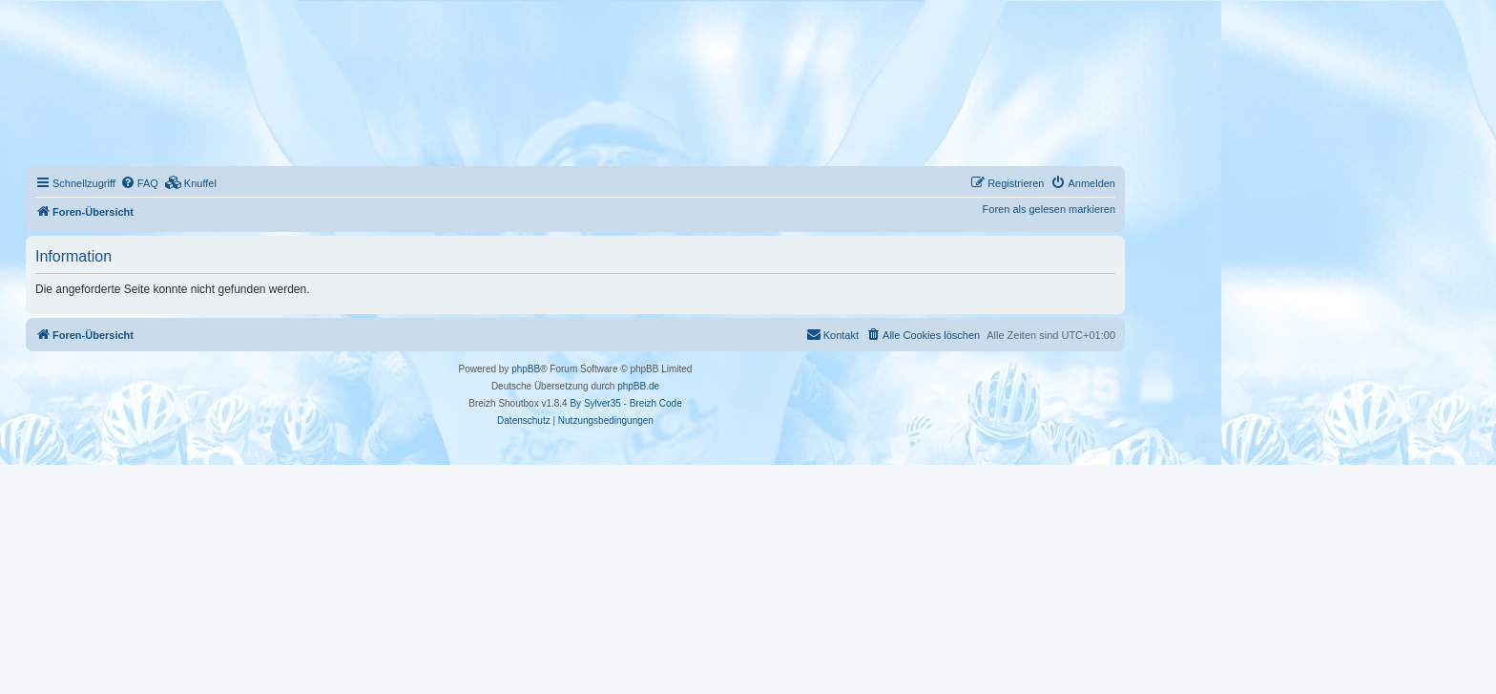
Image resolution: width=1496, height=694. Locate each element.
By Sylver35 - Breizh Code (625, 403)
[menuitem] (139, 183)
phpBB (525, 369)
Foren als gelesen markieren (1049, 209)
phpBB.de (638, 386)
